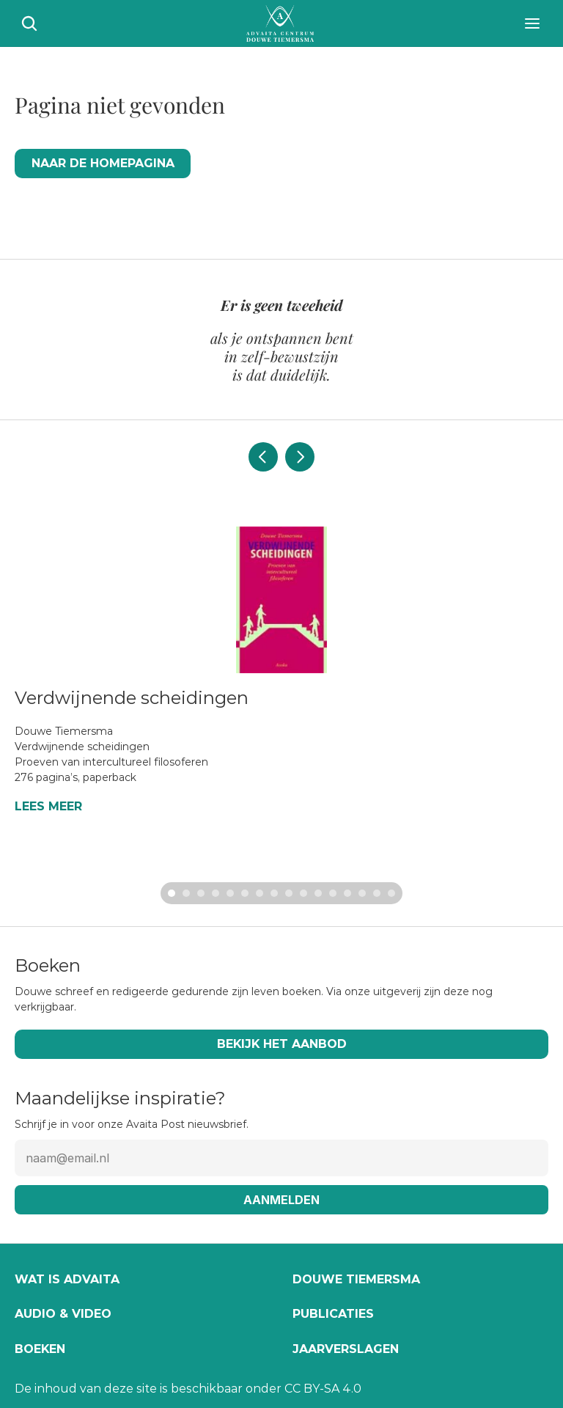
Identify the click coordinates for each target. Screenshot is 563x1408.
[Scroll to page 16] (393, 893)
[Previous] (263, 457)
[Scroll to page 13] (347, 893)
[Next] (299, 457)
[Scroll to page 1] (170, 893)
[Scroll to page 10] (303, 893)
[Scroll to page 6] (245, 893)
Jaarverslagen (345, 1349)
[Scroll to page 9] (289, 893)
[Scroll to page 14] (362, 893)
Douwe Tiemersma (356, 1279)
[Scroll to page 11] (318, 893)
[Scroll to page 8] (274, 893)
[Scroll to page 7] (259, 893)
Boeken (40, 1349)
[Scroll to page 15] (376, 893)
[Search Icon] (29, 23)
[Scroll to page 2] (186, 893)
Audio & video (63, 1314)
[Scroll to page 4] (215, 893)
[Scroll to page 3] (201, 893)
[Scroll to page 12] (332, 893)
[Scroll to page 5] (230, 893)
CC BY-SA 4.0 (322, 1389)
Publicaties (333, 1314)
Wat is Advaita (67, 1279)
